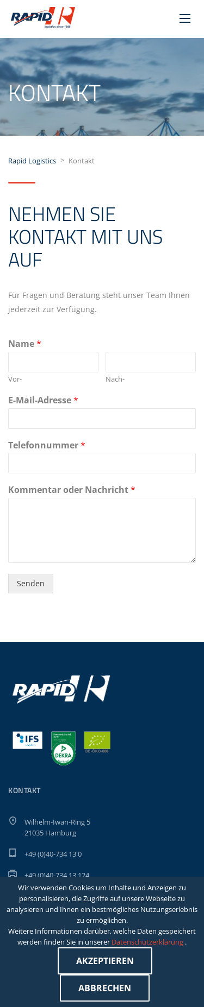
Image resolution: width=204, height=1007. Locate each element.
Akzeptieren (105, 961)
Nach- (115, 379)
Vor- (15, 379)
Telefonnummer (46, 445)
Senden (31, 583)
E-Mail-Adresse (43, 400)
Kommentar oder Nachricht (71, 490)
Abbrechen (104, 988)
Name (24, 344)
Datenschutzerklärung (148, 942)
